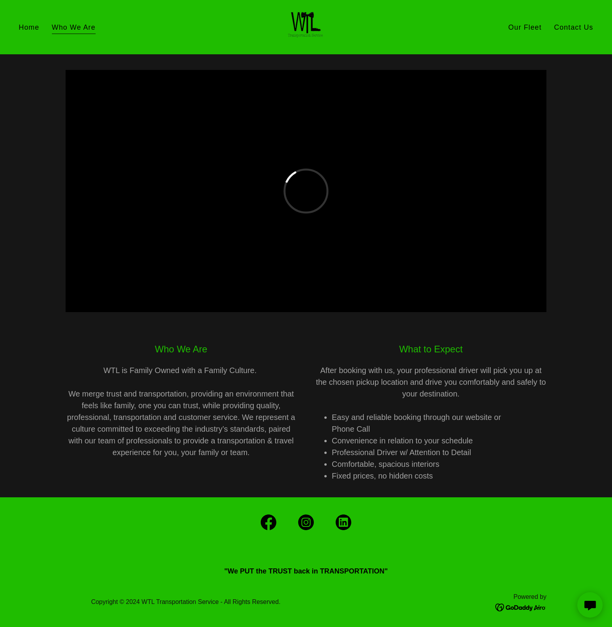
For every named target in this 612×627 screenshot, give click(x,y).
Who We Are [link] (74, 27)
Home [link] (29, 27)
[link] (306, 26)
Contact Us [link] (573, 27)
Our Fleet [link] (524, 27)
